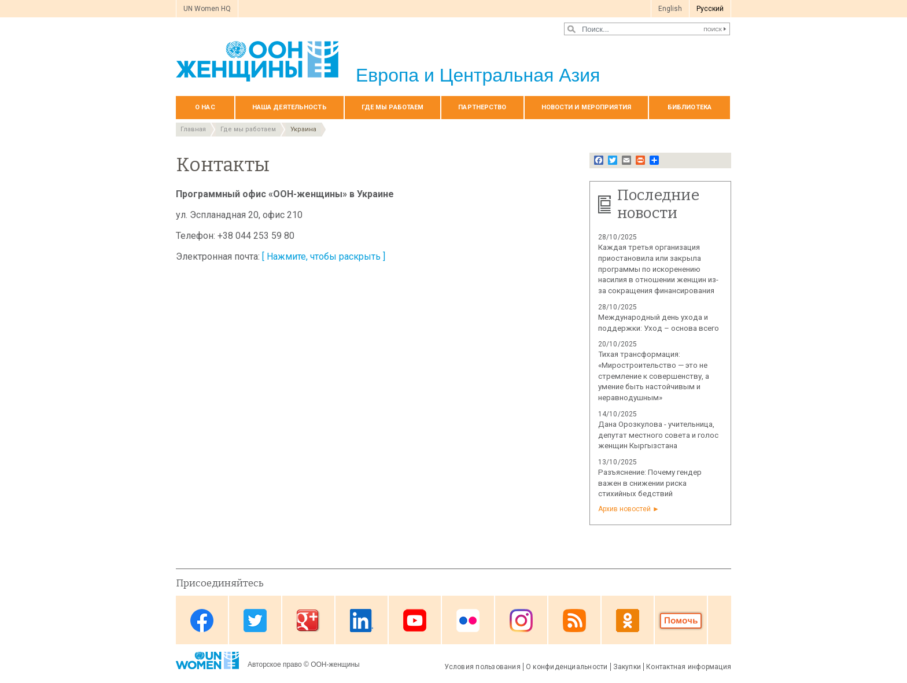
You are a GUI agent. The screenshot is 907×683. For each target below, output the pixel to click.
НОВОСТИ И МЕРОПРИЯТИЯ (586, 107)
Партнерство (482, 107)
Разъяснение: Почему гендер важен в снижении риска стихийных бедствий (650, 483)
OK (628, 620)
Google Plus (308, 620)
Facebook (202, 620)
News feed (574, 620)
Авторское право (275, 664)
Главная (193, 129)
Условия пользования (482, 667)
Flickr (468, 620)
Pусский (710, 9)
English (670, 9)
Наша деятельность (289, 107)
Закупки (627, 667)
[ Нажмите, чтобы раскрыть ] (323, 256)
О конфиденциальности (567, 667)
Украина (303, 129)
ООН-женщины (335, 664)
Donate (681, 620)
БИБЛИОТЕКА (689, 107)
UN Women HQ (207, 9)
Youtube (415, 620)
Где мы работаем (393, 107)
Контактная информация (688, 667)
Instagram (521, 620)
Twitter (255, 620)
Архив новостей (624, 509)
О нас (205, 107)
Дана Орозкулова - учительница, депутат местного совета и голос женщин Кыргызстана (658, 435)
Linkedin (361, 620)
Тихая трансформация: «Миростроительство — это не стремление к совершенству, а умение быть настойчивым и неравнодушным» (653, 376)
